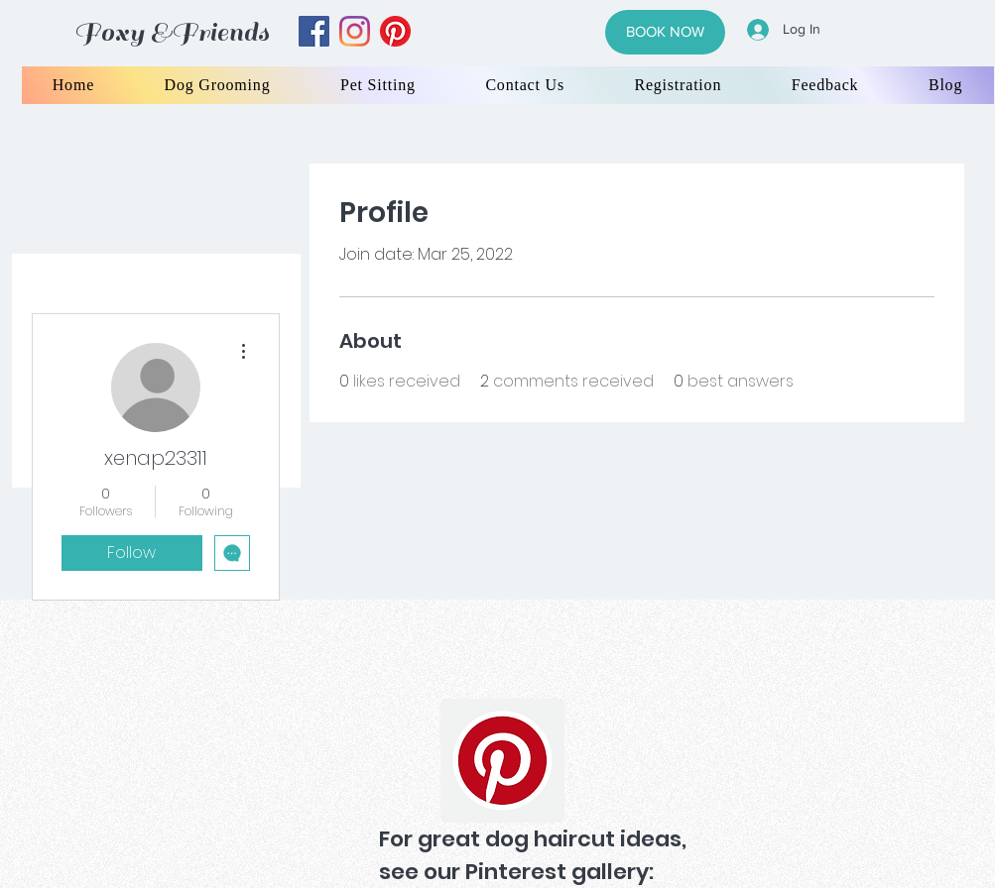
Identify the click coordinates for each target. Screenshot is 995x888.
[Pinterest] (502, 761)
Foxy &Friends (171, 32)
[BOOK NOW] (665, 32)
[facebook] (314, 31)
